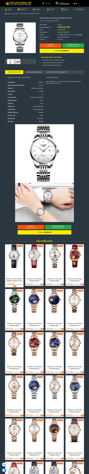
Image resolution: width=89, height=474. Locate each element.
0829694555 (64, 4)
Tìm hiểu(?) (80, 34)
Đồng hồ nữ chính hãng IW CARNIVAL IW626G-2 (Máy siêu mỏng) (14, 281)
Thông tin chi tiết (14, 72)
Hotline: (62, 50)
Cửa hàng (46, 3)
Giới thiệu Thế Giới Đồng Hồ (57, 72)
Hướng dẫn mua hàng (34, 72)
